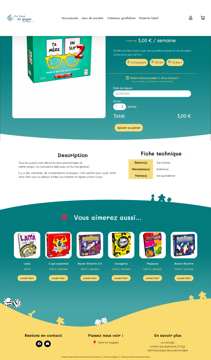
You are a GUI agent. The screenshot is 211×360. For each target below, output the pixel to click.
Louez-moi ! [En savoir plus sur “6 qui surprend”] (58, 278)
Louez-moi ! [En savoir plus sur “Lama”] (27, 278)
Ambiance (162, 169)
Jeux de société (92, 18)
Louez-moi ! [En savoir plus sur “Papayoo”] (152, 278)
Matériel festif (148, 18)
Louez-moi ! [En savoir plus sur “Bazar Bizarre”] (184, 278)
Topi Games (163, 162)
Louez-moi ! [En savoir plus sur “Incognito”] (121, 278)
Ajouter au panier (128, 127)
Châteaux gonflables (121, 18)
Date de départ (122, 88)
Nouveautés (70, 18)
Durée (117, 101)
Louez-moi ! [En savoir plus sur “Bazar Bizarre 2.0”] (90, 278)
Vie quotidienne (165, 175)
